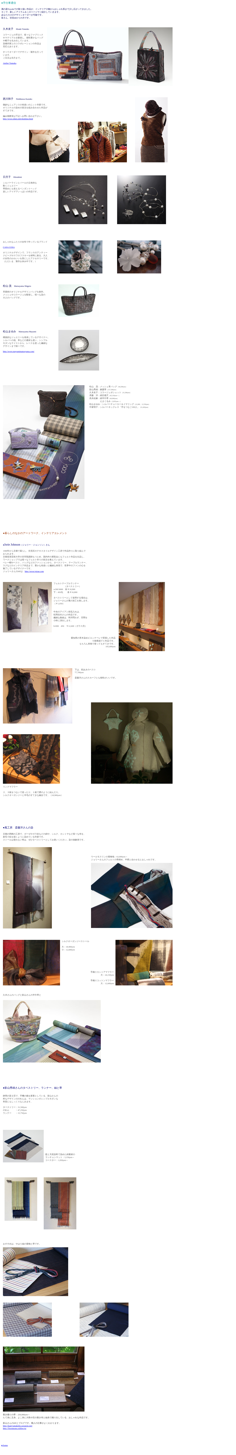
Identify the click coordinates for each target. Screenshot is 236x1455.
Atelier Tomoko (9, 63)
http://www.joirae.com (34, 571)
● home (4, 1445)
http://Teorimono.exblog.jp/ (14, 1428)
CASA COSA (9, 247)
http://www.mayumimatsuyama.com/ (18, 351)
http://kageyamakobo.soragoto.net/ (17, 1426)
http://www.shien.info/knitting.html (18, 119)
